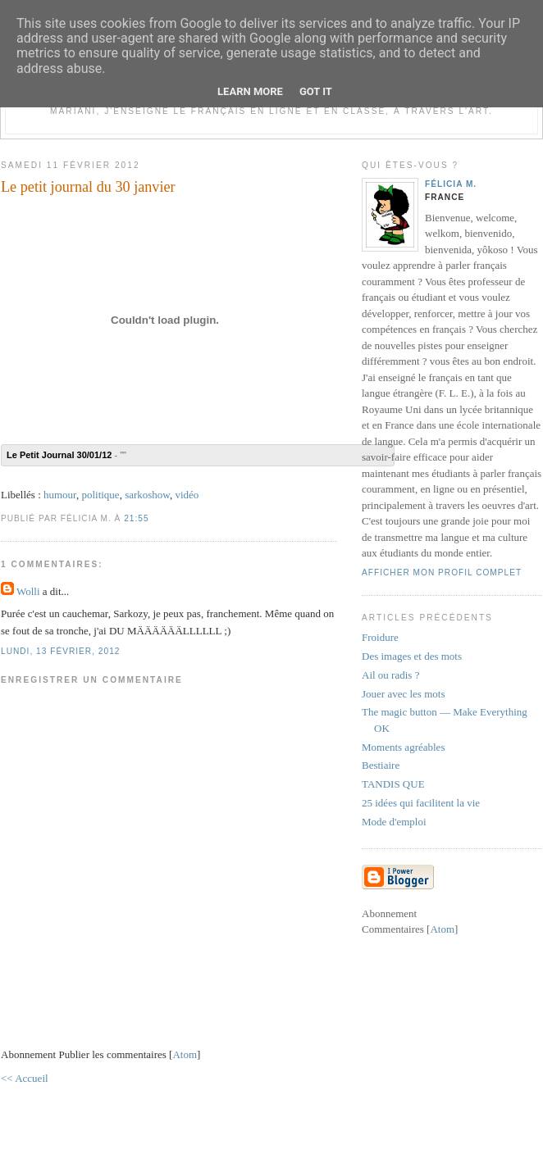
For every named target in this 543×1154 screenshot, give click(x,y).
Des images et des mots (412, 656)
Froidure (380, 637)
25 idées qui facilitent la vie (421, 803)
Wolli (28, 591)
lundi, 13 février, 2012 (60, 651)
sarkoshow (147, 494)
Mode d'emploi (394, 822)
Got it (315, 91)
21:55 (136, 518)
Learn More (250, 91)
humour (59, 494)
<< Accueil (24, 1078)
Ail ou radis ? (390, 675)
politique (100, 494)
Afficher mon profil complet (442, 572)
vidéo (186, 494)
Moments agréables (403, 747)
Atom (184, 1054)
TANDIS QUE (393, 784)
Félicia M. (451, 184)
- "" (66, 455)
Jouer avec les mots (403, 694)
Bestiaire (380, 765)
